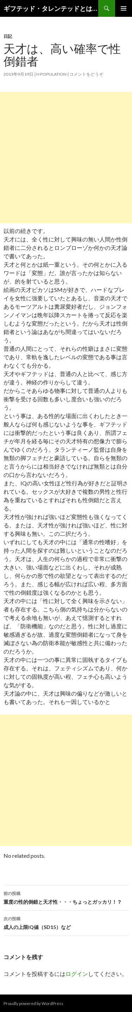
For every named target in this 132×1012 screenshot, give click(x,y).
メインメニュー (123, 8)
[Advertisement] (66, 157)
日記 (8, 36)
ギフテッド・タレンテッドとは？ (51, 8)
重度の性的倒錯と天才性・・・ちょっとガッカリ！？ (66, 897)
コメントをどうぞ (86, 74)
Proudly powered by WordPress (33, 1003)
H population (51, 74)
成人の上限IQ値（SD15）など (66, 922)
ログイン (76, 973)
